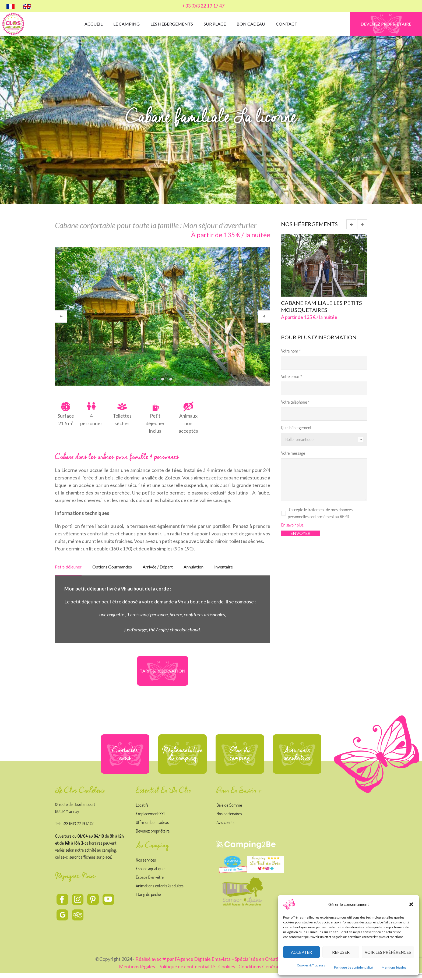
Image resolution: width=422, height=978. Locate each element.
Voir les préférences (388, 952)
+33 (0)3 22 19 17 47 (203, 6)
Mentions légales (394, 967)
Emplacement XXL (151, 818)
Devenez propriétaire (153, 836)
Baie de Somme (229, 810)
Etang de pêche (148, 899)
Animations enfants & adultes (160, 891)
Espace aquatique (150, 873)
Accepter (301, 952)
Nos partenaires (229, 818)
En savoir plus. (292, 525)
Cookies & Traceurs (311, 965)
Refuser (341, 952)
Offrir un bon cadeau (152, 827)
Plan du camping (240, 759)
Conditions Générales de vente (270, 972)
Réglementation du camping (182, 759)
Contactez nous (125, 759)
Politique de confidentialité (353, 967)
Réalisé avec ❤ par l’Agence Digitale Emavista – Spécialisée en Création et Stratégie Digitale (231, 964)
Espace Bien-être (150, 882)
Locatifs (142, 810)
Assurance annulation (297, 759)
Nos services (146, 865)
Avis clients (225, 827)
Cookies (226, 972)
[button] (411, 904)
